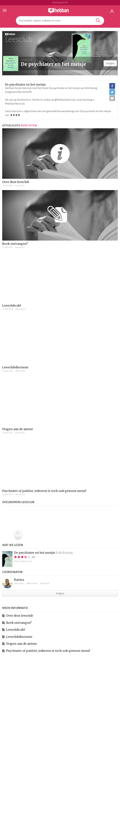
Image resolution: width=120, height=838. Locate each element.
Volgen (110, 63)
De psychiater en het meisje (34, 553)
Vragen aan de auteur (17, 429)
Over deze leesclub (15, 182)
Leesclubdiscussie (15, 367)
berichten (29, 125)
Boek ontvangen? (15, 244)
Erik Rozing (64, 553)
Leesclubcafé (11, 305)
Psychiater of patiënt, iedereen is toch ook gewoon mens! (44, 491)
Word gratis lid (60, 2)
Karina (19, 580)
